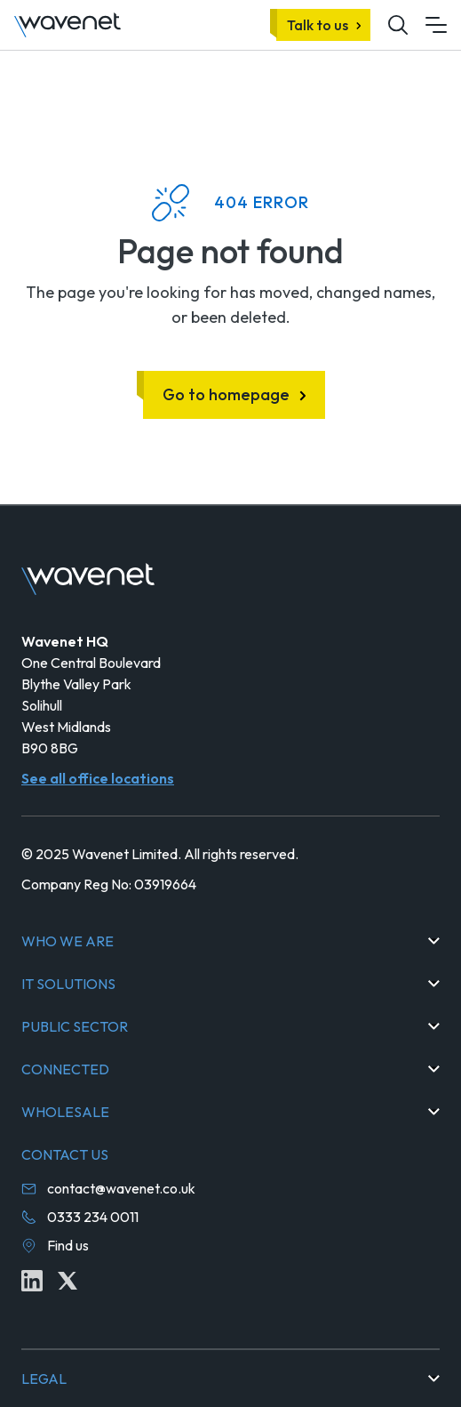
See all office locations (97, 778)
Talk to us (317, 25)
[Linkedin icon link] (32, 1280)
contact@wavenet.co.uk (121, 1188)
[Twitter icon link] (67, 1280)
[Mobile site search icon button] (398, 25)
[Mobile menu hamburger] (436, 25)
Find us (68, 1245)
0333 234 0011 (93, 1217)
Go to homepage (226, 394)
